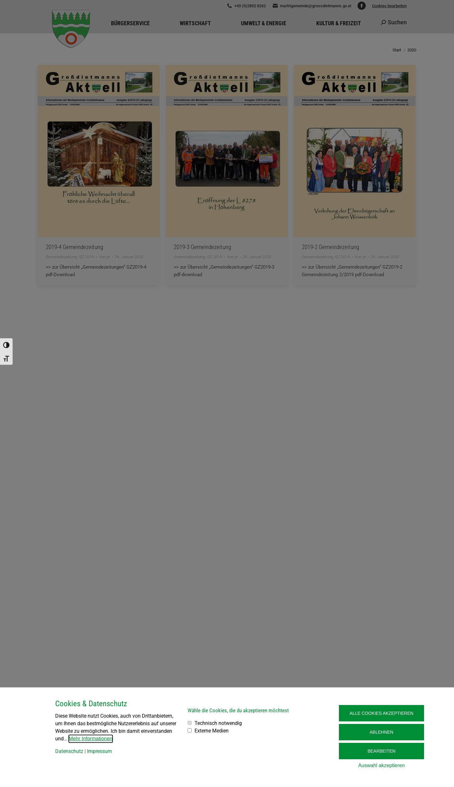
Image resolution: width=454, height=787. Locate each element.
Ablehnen (381, 732)
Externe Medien (212, 731)
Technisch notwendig (218, 723)
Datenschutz (69, 751)
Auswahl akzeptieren (381, 765)
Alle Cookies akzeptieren (381, 713)
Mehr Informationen (91, 738)
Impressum (99, 751)
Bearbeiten (382, 751)
